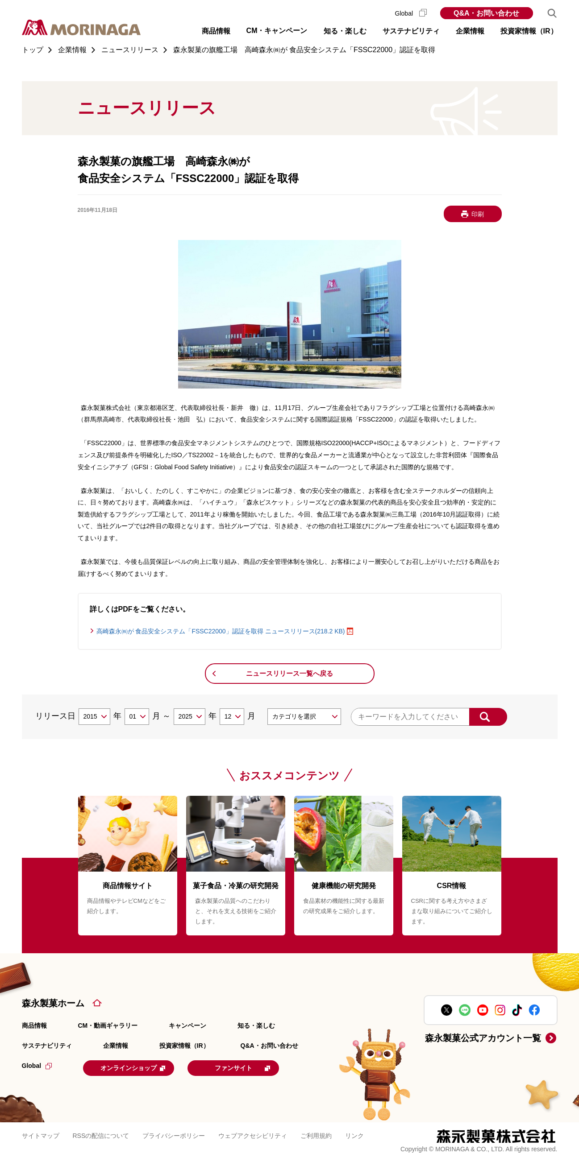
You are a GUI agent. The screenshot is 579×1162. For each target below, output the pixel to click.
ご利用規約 (316, 1135)
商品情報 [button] (216, 31)
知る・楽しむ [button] (345, 31)
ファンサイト (254, 1067)
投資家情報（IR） (184, 1045)
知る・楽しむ (256, 1025)
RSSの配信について (101, 1135)
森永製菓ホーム (53, 1003)
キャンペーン (187, 1025)
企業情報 (115, 1045)
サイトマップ (40, 1135)
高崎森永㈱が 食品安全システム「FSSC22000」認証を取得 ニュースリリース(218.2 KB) (220, 631)
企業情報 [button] (470, 31)
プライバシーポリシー (173, 1135)
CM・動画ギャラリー (108, 1025)
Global (411, 13)
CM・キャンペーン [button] (277, 30)
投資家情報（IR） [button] (529, 31)
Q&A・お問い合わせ (487, 13)
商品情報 (34, 1025)
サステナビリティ (47, 1045)
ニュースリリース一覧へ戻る (289, 673)
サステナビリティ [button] (411, 31)
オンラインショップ (138, 1067)
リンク (354, 1135)
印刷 (477, 214)
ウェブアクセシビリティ (252, 1135)
